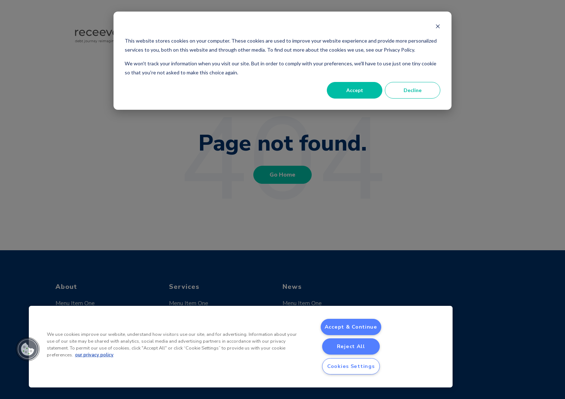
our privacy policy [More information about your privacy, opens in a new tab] (94, 355)
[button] (27, 349)
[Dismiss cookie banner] (437, 27)
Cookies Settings (351, 366)
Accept (354, 90)
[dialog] (282, 61)
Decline (413, 90)
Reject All (351, 346)
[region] (241, 346)
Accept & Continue (351, 326)
